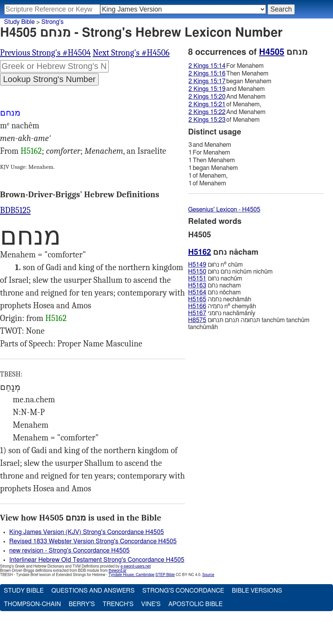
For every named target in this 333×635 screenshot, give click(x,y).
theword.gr (117, 571)
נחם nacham (214, 285)
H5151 (197, 279)
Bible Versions (257, 591)
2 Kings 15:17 (206, 81)
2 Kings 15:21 (206, 104)
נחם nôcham (214, 292)
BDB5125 (15, 210)
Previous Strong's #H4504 (45, 53)
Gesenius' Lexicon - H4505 (224, 210)
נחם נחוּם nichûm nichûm (230, 272)
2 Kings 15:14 (206, 66)
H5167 (197, 313)
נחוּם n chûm (215, 264)
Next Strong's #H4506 (131, 53)
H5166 (197, 306)
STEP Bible (165, 575)
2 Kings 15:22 (206, 112)
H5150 (197, 272)
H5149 (197, 265)
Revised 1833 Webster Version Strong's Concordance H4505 (93, 541)
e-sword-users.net (136, 566)
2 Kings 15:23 (206, 120)
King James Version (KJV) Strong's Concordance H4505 (86, 532)
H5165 (197, 299)
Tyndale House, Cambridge (131, 575)
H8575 (197, 320)
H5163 (197, 285)
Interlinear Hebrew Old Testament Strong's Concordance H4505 (96, 560)
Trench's (118, 604)
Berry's (82, 604)
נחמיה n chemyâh (222, 306)
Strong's (52, 22)
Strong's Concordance (183, 591)
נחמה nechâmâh (219, 299)
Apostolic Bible (195, 604)
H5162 (31, 151)
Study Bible (19, 22)
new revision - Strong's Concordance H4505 (69, 551)
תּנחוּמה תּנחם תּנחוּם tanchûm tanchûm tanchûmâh (248, 323)
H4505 (271, 52)
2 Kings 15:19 (206, 89)
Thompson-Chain (32, 604)
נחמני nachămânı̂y (221, 313)
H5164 (197, 292)
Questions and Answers (93, 591)
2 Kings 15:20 (206, 97)
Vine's (150, 604)
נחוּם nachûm (215, 279)
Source (208, 575)
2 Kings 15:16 (206, 74)
